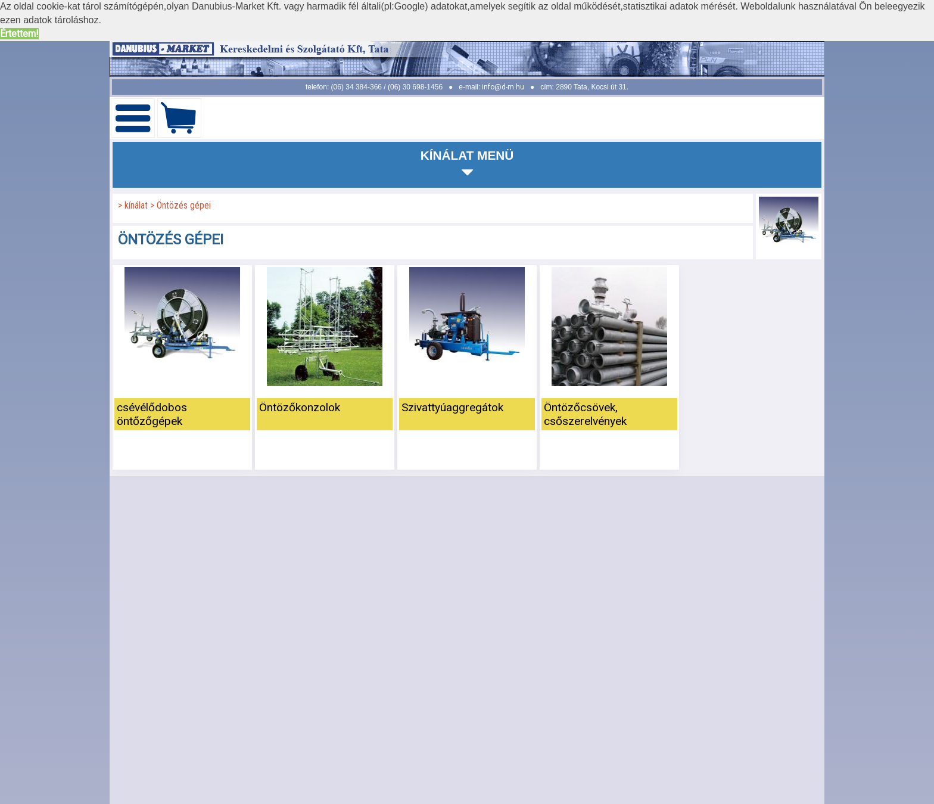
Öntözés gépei (184, 205)
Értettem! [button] (19, 33)
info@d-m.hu (503, 87)
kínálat (137, 205)
